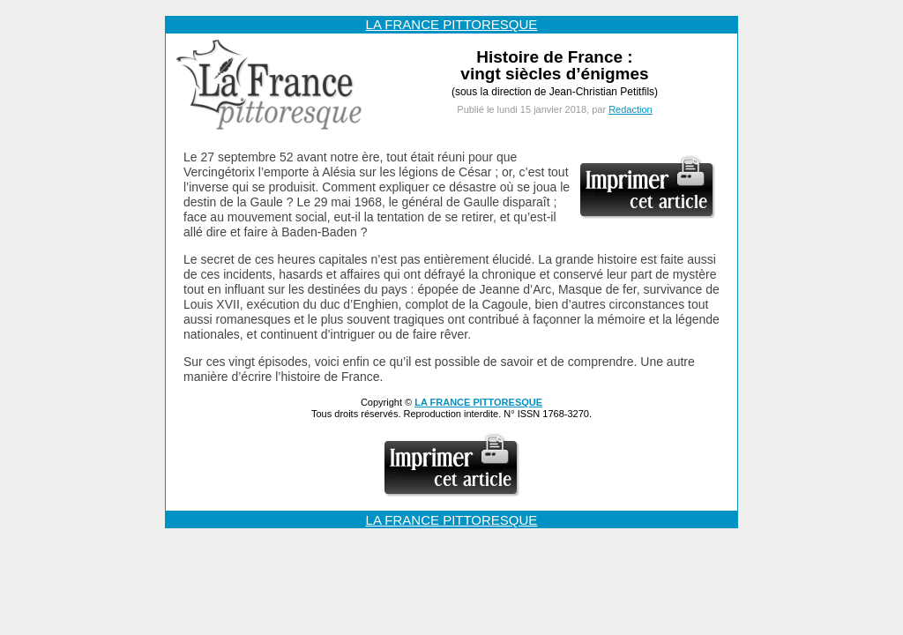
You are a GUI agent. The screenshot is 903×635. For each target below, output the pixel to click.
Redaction (630, 109)
